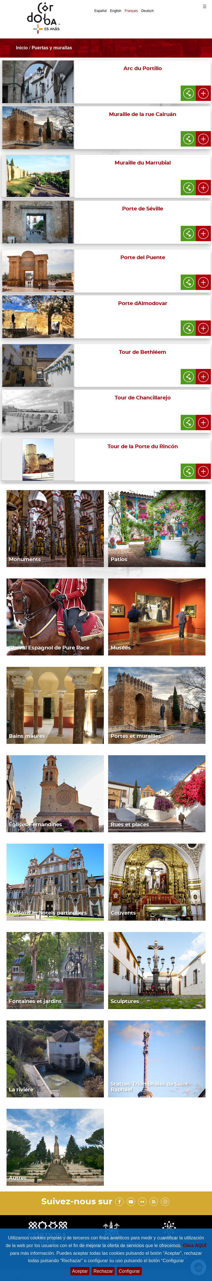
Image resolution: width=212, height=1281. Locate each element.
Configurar (129, 1271)
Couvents (123, 913)
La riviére (21, 1090)
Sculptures (125, 1001)
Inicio (22, 47)
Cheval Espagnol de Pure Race (49, 648)
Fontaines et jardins (35, 1001)
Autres (18, 1178)
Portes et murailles (136, 736)
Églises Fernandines (35, 824)
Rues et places (130, 824)
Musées (121, 648)
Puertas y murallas (52, 47)
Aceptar (80, 1271)
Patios (119, 559)
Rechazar (103, 1271)
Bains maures (27, 736)
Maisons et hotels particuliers (48, 913)
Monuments (25, 559)
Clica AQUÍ (194, 1245)
